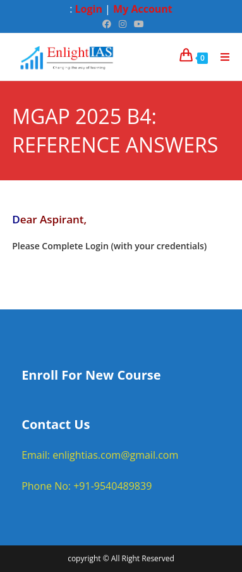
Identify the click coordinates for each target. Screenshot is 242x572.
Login (88, 9)
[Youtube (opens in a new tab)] (137, 24)
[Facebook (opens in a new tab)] (107, 24)
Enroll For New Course (90, 374)
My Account (142, 9)
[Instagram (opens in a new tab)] (122, 24)
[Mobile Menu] (220, 57)
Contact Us (55, 424)
